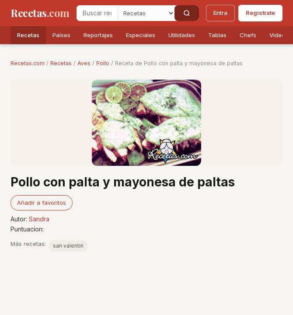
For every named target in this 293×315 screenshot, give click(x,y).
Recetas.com (27, 63)
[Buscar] (186, 13)
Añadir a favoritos (41, 202)
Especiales (140, 35)
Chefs (248, 35)
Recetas (28, 35)
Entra (220, 12)
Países (61, 35)
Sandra (39, 219)
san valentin (68, 245)
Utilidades (181, 35)
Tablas (217, 35)
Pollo (102, 63)
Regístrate (260, 12)
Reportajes (98, 35)
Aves (84, 63)
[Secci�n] (146, 13)
